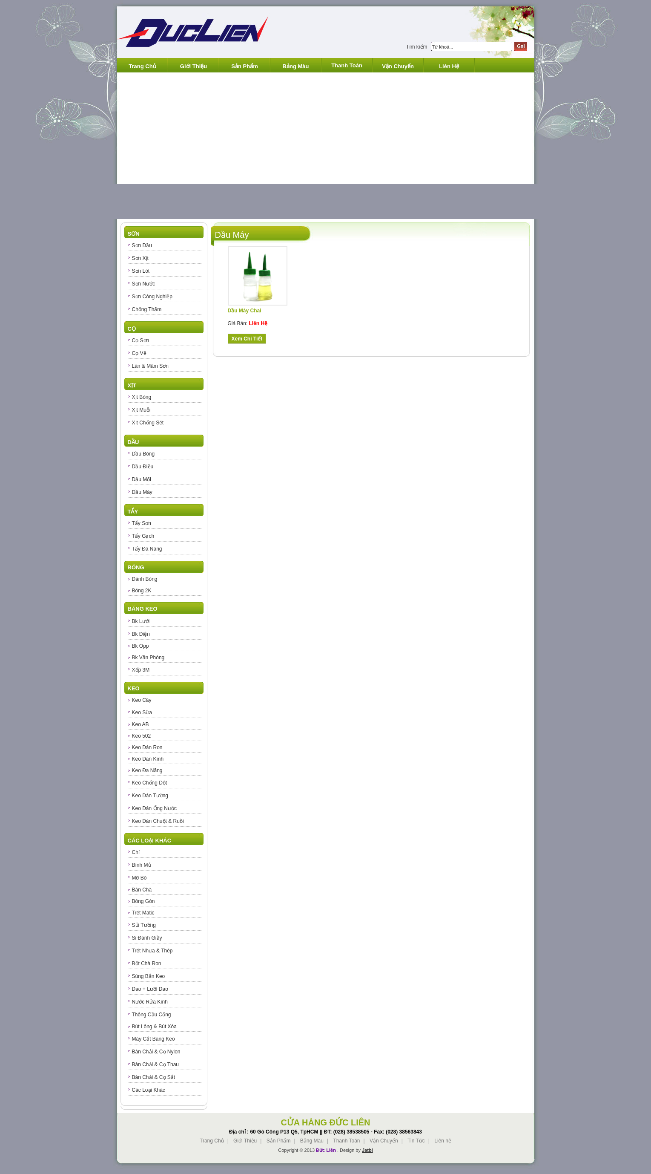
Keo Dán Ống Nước (154, 808)
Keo (134, 688)
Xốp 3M (141, 670)
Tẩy (133, 511)
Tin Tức (416, 1141)
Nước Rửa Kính (150, 1002)
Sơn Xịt (140, 258)
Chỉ (136, 852)
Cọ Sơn (140, 340)
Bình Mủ (141, 865)
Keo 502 (141, 736)
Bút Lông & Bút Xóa (154, 1027)
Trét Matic (143, 913)
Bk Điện (141, 634)
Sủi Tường (144, 925)
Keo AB (140, 724)
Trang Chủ (142, 66)
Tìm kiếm (416, 47)
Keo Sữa (142, 712)
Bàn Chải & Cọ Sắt (153, 1077)
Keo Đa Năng (147, 770)
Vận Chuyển (398, 66)
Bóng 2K (142, 591)
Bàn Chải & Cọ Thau (155, 1064)
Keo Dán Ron (147, 747)
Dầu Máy (142, 492)
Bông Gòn (143, 901)
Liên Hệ (449, 66)
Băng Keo (143, 609)
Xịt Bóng (142, 397)
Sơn (134, 234)
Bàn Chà (142, 890)
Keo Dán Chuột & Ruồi (158, 821)
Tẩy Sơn (141, 523)
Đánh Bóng (145, 579)
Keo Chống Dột (149, 783)
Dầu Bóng (143, 454)
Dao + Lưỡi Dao (150, 989)
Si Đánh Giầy (147, 938)
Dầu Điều (143, 467)
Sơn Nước (143, 284)
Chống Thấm (147, 309)
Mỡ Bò (139, 878)
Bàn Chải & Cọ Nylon (156, 1052)
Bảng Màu (296, 66)
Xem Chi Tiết (247, 339)
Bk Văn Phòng (148, 658)
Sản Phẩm (244, 66)
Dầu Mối (141, 479)
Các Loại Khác (150, 840)
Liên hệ (442, 1141)
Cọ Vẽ (139, 353)
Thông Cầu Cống (151, 1015)
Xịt (132, 385)
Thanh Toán (346, 65)
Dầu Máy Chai (244, 311)
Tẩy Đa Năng (147, 549)
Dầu (133, 442)
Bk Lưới (141, 621)
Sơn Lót (141, 271)
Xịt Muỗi (141, 410)
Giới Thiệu (193, 66)
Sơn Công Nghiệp (152, 297)
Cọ (132, 329)
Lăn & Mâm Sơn (150, 366)
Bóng (136, 567)
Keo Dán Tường (150, 796)
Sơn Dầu (142, 245)
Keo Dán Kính (148, 759)
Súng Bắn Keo (148, 976)
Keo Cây (142, 700)
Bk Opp (140, 646)
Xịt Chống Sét (148, 423)
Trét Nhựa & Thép (152, 951)
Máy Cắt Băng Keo (153, 1039)
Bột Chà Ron (146, 963)
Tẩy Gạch (143, 536)
